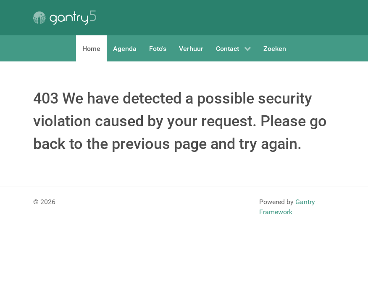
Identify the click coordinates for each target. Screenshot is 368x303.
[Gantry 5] (64, 18)
